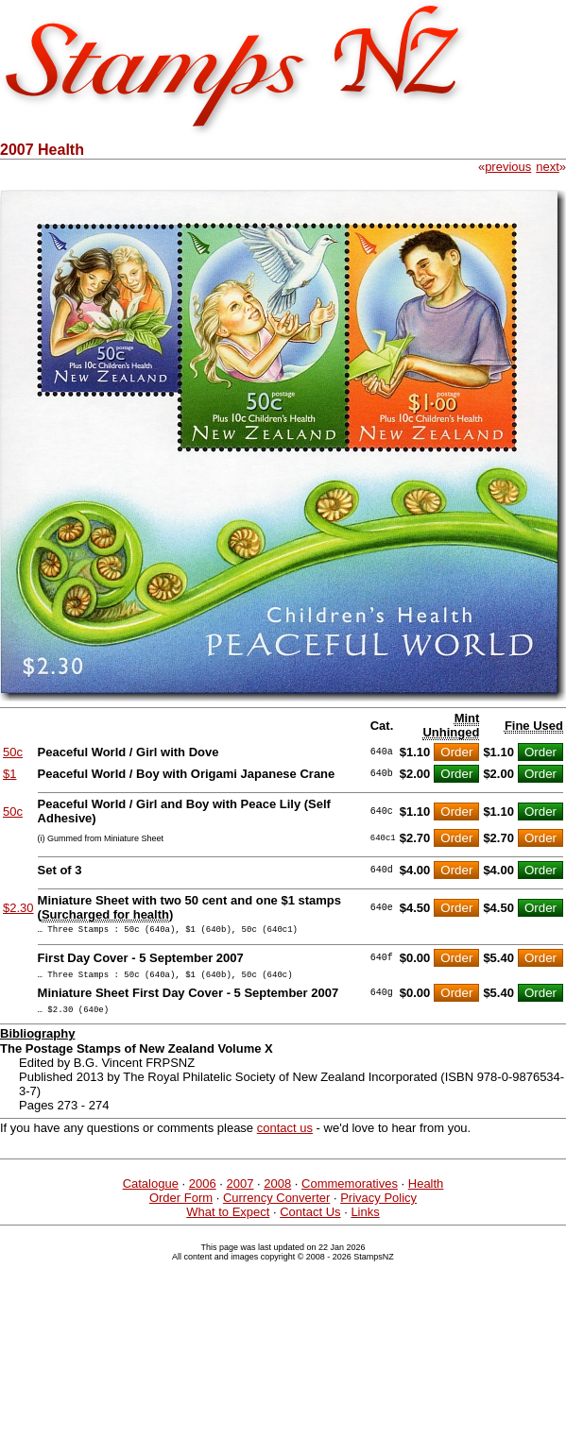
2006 (202, 1192)
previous (508, 167)
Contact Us (310, 1220)
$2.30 (18, 908)
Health (426, 1192)
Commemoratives (349, 1192)
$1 (9, 774)
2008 (277, 1192)
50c (13, 752)
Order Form (181, 1206)
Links (365, 1220)
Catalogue (151, 1192)
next (547, 167)
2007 (240, 1192)
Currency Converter (276, 1206)
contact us (285, 1136)
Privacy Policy (378, 1206)
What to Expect (227, 1220)
